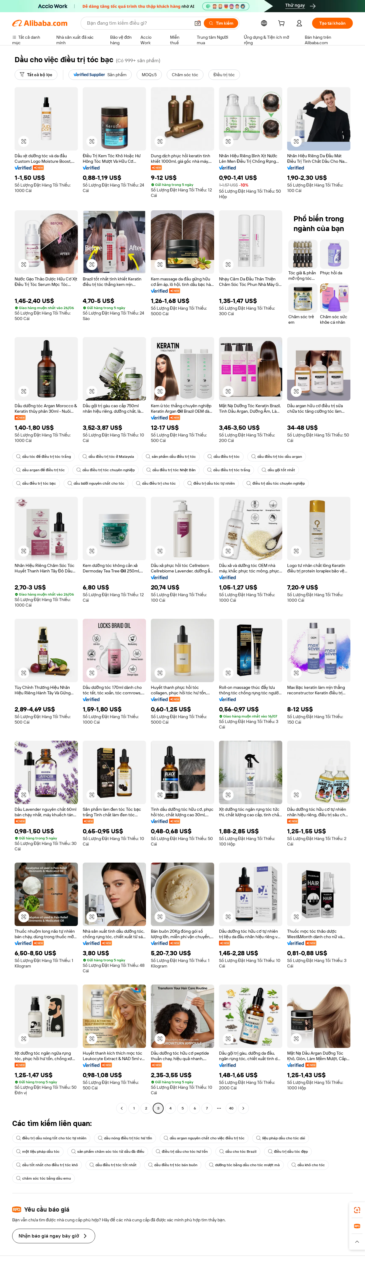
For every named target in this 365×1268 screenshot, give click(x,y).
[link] (357, 1210)
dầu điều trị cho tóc (156, 483)
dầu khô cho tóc (308, 1165)
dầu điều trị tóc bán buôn (172, 1165)
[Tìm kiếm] (221, 23)
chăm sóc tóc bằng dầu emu (43, 1178)
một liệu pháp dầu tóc (38, 1151)
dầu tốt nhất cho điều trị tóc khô (47, 1165)
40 (231, 1108)
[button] (197, 23)
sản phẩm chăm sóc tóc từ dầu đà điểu (107, 1151)
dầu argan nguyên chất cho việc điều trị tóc (204, 1138)
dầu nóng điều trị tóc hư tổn (125, 1138)
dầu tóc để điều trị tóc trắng (43, 456)
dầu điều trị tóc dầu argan (276, 456)
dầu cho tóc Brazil (237, 1151)
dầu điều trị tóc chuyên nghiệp (105, 470)
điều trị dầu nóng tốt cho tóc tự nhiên (51, 1138)
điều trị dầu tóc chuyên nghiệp (275, 483)
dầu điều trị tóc (223, 456)
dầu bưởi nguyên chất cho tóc (96, 483)
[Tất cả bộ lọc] (36, 74)
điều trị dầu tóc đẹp (288, 1151)
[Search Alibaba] (138, 23)
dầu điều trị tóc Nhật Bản (171, 470)
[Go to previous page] (121, 1108)
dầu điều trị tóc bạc (36, 483)
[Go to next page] (243, 1108)
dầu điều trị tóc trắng (228, 470)
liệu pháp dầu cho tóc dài (280, 1138)
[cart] (282, 24)
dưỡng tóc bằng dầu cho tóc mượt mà (244, 1165)
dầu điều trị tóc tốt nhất (113, 1165)
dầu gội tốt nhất (278, 470)
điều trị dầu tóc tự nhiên (211, 483)
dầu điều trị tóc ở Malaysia (108, 456)
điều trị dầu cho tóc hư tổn (182, 1151)
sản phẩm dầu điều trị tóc (171, 456)
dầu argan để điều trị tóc (40, 470)
